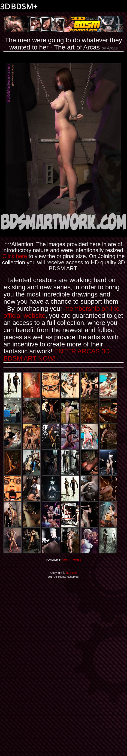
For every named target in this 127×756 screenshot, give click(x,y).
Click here (14, 256)
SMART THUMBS (71, 560)
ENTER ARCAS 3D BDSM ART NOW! (56, 355)
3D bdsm (71, 572)
